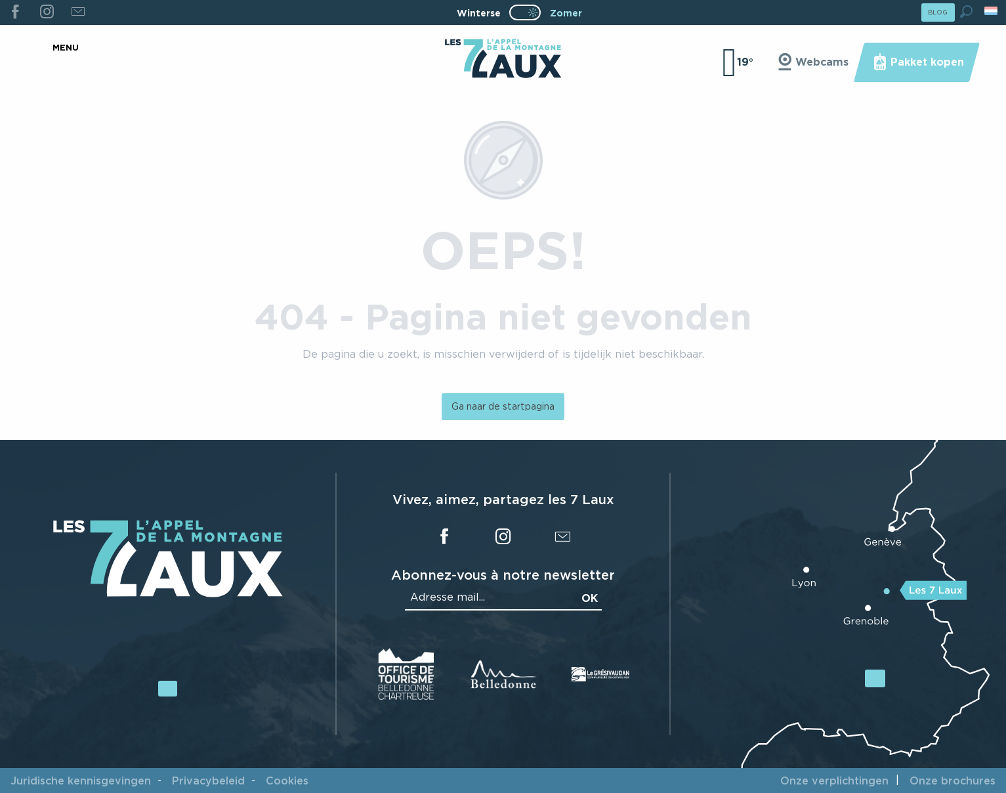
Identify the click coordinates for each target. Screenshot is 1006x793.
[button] (966, 11)
